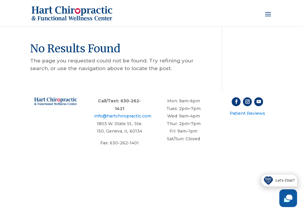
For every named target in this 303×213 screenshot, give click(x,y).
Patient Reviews (247, 113)
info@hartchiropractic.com (122, 116)
